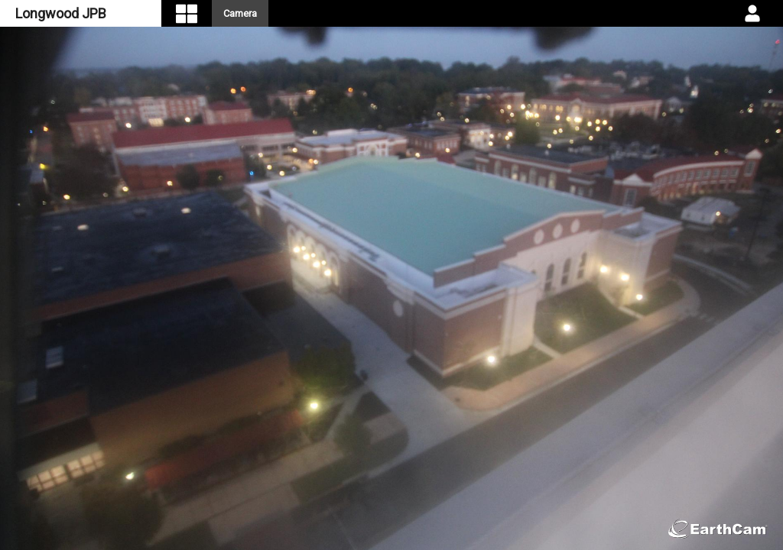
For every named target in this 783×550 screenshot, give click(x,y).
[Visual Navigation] (186, 13)
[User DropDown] (752, 13)
